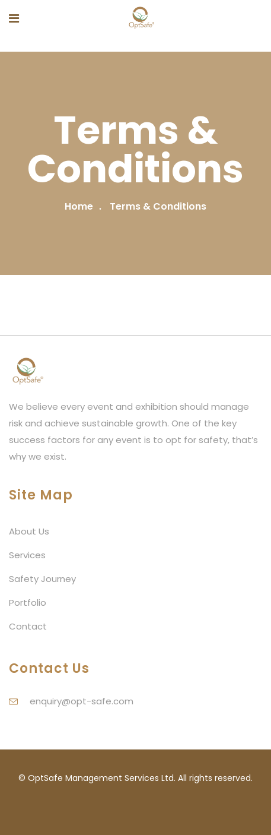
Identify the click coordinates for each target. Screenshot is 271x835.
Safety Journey (42, 579)
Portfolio (27, 602)
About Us (29, 531)
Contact (28, 626)
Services (27, 555)
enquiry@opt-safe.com (81, 701)
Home (79, 206)
